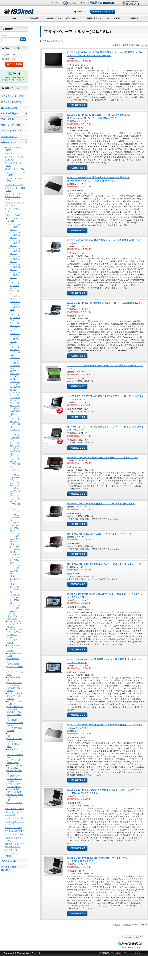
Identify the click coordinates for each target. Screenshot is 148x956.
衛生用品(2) (12, 768)
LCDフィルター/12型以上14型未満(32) (15, 375)
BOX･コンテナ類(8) (14, 804)
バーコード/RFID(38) (11, 131)
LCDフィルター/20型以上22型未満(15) (15, 548)
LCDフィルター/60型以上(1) (15, 608)
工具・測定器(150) (10, 119)
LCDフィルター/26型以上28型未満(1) (15, 588)
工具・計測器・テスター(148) (15, 708)
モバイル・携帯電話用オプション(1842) (15, 696)
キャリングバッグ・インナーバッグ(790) (15, 648)
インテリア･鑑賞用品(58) (14, 729)
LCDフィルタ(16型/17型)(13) (15, 243)
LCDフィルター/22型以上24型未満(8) (15, 559)
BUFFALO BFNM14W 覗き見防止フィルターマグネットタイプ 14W (102, 457)
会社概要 (134, 18)
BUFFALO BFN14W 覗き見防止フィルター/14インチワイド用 (99, 534)
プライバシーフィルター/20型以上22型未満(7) (15, 461)
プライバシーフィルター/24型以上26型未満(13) (15, 349)
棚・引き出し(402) (13, 745)
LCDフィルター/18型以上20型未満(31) (15, 537)
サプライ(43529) (12, 215)
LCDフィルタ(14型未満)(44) (15, 227)
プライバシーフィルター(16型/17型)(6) (15, 306)
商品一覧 (34, 18)
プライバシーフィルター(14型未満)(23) (15, 284)
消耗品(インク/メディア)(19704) (14, 813)
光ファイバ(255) (9, 108)
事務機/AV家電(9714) (14, 831)
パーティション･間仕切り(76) (14, 761)
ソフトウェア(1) (9, 136)
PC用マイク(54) (14, 629)
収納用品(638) (13, 664)
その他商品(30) (8, 861)
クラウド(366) (11, 850)
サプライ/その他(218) (14, 772)
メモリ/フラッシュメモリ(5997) (15, 173)
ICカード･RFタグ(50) (15, 734)
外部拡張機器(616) (13, 660)
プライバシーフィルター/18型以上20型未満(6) (15, 448)
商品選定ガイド (54, 18)
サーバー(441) (11, 153)
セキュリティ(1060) (13, 641)
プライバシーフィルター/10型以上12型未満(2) (15, 421)
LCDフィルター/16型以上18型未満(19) (15, 527)
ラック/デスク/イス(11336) (14, 617)
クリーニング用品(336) (15, 668)
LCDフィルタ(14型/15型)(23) (15, 235)
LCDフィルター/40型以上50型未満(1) (15, 599)
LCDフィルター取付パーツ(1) (15, 579)
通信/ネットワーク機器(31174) (15, 189)
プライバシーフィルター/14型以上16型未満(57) (15, 408)
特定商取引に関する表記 (110, 953)
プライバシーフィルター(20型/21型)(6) (15, 327)
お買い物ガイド (94, 18)
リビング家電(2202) (14, 834)
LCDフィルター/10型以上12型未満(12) (15, 386)
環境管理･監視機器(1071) (13, 839)
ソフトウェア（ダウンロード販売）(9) (14, 823)
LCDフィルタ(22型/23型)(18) (15, 267)
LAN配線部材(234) (10, 113)
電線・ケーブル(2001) (11, 125)
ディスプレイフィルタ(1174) (15, 219)
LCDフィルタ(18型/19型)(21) (15, 251)
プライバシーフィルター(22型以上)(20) (15, 338)
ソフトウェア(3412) (14, 818)
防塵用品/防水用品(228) (14, 654)
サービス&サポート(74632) (13, 854)
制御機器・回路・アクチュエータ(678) (14, 845)
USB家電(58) (13, 749)
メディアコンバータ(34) (12, 96)
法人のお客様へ (114, 18)
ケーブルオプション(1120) (15, 702)
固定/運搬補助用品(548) (14, 689)
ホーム (14, 18)
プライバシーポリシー (132, 953)
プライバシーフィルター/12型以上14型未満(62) (15, 363)
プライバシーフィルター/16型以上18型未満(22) (15, 435)
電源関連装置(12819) (14, 809)
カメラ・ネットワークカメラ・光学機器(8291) (14, 196)
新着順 (128, 45)
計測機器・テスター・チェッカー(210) (15, 714)
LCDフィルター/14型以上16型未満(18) (15, 396)
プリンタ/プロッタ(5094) (13, 164)
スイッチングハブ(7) (11, 102)
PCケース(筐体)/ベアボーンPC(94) (14, 634)
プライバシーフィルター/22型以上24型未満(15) (15, 475)
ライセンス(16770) (13, 828)
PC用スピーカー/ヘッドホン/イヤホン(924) (15, 624)
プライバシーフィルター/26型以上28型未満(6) (15, 488)
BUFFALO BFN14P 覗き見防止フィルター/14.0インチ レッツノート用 (104, 564)
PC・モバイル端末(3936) (13, 148)
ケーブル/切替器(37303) (12, 210)
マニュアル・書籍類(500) (15, 724)
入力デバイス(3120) (14, 185)
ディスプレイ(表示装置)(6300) (14, 158)
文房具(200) (12, 720)
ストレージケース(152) (15, 673)
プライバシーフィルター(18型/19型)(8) (15, 316)
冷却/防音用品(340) (13, 678)
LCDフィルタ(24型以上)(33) (15, 275)
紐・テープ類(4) (14, 765)
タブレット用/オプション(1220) (14, 785)
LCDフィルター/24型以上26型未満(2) (15, 569)
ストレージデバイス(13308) (13, 179)
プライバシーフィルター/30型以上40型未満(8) (15, 514)
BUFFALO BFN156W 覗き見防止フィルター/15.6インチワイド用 (101, 503)
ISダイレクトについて (74, 18)
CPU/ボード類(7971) (14, 169)
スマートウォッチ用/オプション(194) (15, 797)
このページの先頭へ (132, 937)
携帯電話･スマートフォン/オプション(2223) (14, 778)
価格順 (117, 45)
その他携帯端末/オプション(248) (14, 790)
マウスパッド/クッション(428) (14, 684)
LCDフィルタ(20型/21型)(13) (15, 259)
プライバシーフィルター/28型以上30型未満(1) (15, 501)
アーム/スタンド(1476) (14, 740)
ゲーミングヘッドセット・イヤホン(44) (15, 754)
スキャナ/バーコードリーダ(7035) (15, 204)
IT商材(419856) (9, 142)
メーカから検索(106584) (8, 868)
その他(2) (14, 613)
